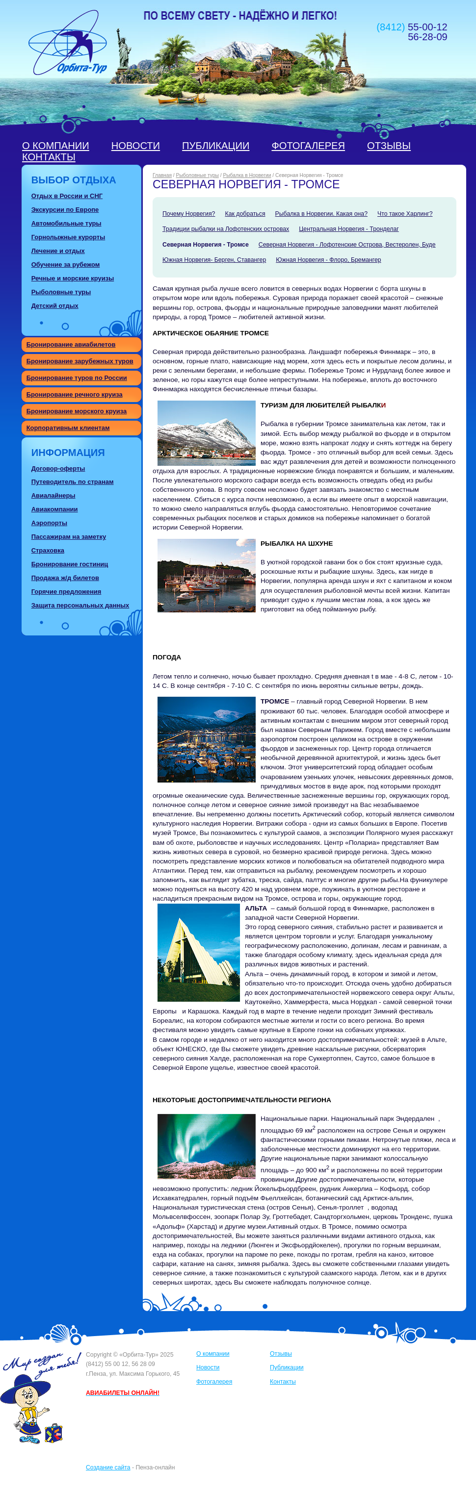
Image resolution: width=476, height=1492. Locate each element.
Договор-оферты (58, 468)
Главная (162, 175)
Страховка (47, 550)
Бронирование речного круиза (74, 394)
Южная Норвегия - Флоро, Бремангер (328, 259)
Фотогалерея (308, 145)
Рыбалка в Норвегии (247, 175)
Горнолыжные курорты (68, 237)
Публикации (215, 145)
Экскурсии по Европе (65, 209)
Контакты (49, 157)
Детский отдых (55, 305)
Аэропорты (49, 523)
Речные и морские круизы (72, 278)
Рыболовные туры (61, 292)
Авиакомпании (54, 509)
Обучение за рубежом (65, 264)
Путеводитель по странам (72, 481)
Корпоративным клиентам (68, 427)
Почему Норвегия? (188, 213)
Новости (135, 145)
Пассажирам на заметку (68, 536)
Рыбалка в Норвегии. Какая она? (321, 213)
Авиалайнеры (53, 495)
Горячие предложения (66, 591)
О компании (55, 145)
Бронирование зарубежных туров (79, 361)
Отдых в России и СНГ (67, 196)
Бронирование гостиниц (69, 564)
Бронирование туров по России (76, 377)
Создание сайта (108, 1467)
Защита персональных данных (80, 605)
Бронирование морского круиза (76, 411)
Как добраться (245, 213)
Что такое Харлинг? (405, 213)
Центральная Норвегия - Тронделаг (348, 229)
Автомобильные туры (66, 223)
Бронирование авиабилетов (71, 344)
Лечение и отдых (58, 250)
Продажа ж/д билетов (65, 578)
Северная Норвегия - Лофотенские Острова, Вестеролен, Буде (347, 244)
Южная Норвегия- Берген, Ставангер (214, 259)
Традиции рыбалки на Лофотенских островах (225, 229)
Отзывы (389, 145)
